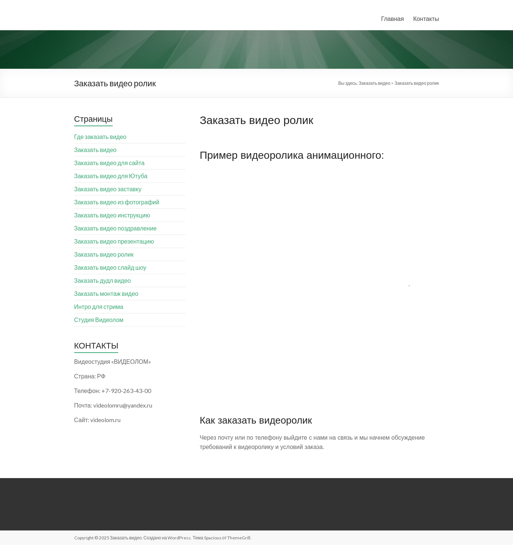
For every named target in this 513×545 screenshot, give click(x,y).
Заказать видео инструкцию (112, 215)
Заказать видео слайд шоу (110, 267)
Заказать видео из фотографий (116, 201)
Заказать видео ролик (104, 254)
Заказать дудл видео (102, 280)
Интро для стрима (98, 306)
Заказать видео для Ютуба (111, 175)
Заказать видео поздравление (115, 228)
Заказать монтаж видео (106, 293)
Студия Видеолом (98, 319)
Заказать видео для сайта (109, 162)
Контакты (426, 18)
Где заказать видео (100, 136)
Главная (392, 18)
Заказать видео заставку (108, 188)
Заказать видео (95, 149)
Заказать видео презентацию (114, 241)
